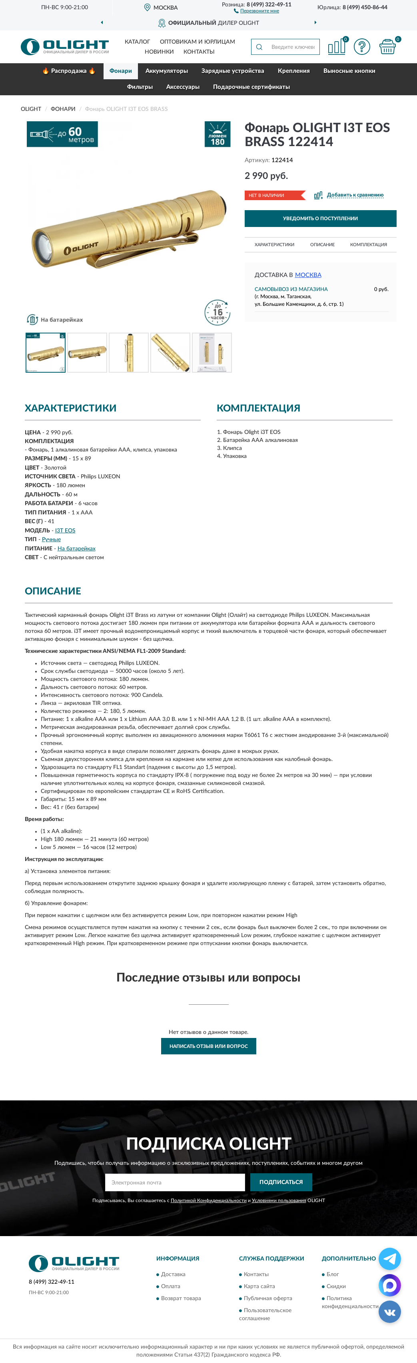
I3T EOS (65, 531)
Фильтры (140, 87)
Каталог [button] (137, 42)
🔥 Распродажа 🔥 (69, 71)
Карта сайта (259, 1286)
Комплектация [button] (368, 245)
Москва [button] (308, 275)
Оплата (170, 1286)
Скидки (336, 1286)
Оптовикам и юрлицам (197, 42)
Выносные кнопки (349, 71)
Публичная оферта (268, 1298)
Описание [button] (322, 245)
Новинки (159, 52)
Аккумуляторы (167, 71)
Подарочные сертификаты (251, 87)
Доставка (173, 1274)
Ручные (51, 539)
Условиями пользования (279, 1200)
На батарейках (77, 549)
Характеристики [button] (274, 245)
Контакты (199, 52)
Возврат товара (181, 1298)
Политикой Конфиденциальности (209, 1200)
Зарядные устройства (233, 71)
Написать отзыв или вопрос (209, 1046)
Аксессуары (183, 87)
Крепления (294, 71)
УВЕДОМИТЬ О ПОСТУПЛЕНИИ (320, 218)
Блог (333, 1274)
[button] (256, 10)
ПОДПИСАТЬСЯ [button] (281, 1182)
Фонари (121, 71)
